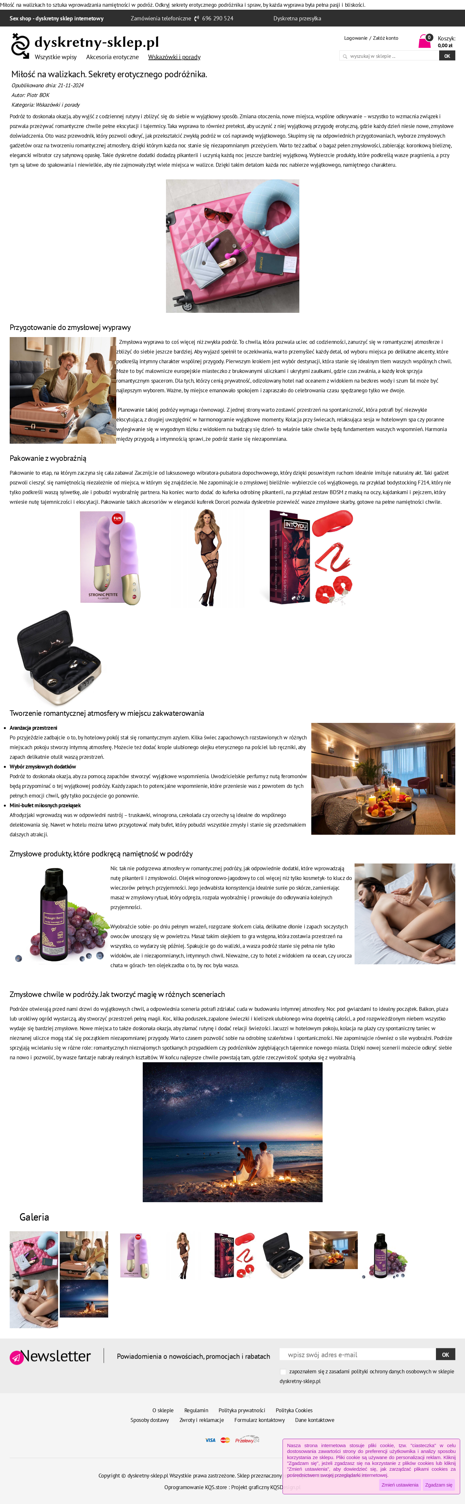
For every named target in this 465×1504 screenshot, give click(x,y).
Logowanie (355, 38)
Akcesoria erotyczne (112, 57)
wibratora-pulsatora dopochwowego (237, 472)
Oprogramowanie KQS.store (195, 1487)
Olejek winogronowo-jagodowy (213, 878)
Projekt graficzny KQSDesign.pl (266, 1487)
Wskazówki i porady (57, 104)
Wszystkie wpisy (56, 57)
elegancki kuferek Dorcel (202, 501)
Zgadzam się (438, 1485)
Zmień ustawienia (400, 1485)
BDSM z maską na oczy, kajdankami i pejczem (380, 492)
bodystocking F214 (408, 482)
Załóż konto (385, 38)
